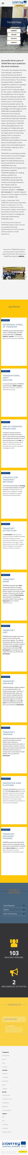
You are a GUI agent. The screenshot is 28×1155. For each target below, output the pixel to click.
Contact (14, 42)
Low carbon (5, 1077)
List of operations (6, 1110)
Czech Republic (14, 905)
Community (5, 1124)
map (19, 440)
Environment (5, 1081)
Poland (14, 909)
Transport (4, 1088)
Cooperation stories (7, 1099)
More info (25, 1153)
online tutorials (10, 848)
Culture (4, 1085)
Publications (5, 1106)
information (6, 654)
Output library (5, 1102)
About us (4, 1059)
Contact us (4, 1067)
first (11, 601)
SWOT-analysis (17, 386)
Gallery (13, 34)
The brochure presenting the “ (11, 486)
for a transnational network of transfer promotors (14, 487)
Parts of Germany (14, 913)
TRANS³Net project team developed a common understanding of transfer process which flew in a (13, 332)
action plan (8, 534)
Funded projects (6, 1095)
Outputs (14, 38)
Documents (5, 1128)
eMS (3, 1117)
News (3, 1063)
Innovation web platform (10, 789)
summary (14, 31)
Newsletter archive (6, 1132)
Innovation (4, 1073)
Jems (3, 1120)
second (16, 601)
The (4, 534)
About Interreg (5, 1055)
